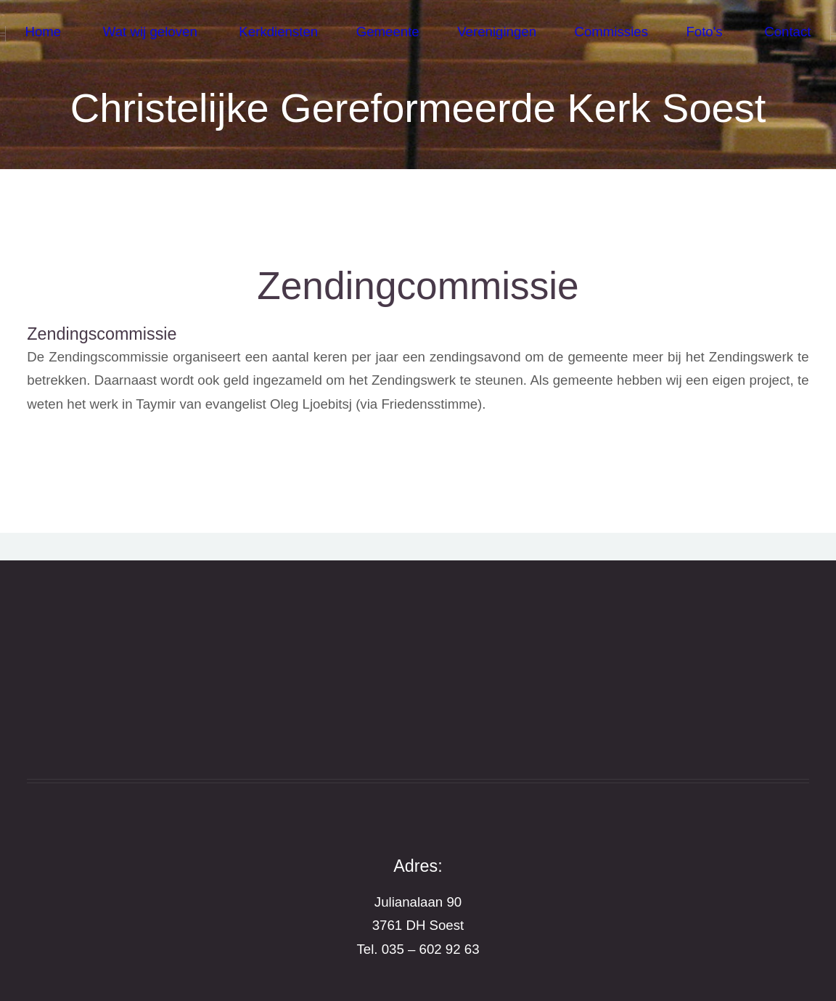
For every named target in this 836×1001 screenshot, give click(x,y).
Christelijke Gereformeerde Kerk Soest (418, 108)
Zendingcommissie (417, 285)
